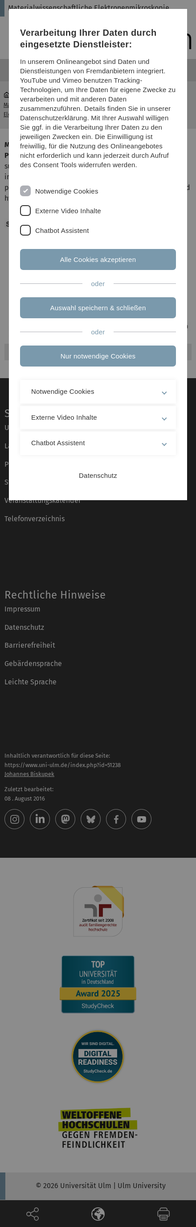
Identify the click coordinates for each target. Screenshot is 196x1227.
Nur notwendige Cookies (98, 356)
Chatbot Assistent (62, 230)
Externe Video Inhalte (68, 211)
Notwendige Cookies (66, 191)
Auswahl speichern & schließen (98, 308)
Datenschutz (98, 475)
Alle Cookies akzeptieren (98, 259)
